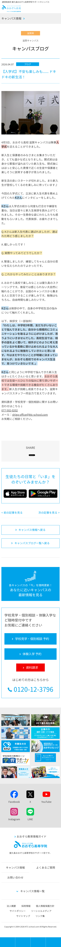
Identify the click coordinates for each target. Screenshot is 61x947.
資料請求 (53, 942)
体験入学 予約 (38, 942)
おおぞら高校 (11, 11)
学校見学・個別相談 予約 (22, 942)
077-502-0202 (9, 410)
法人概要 (11, 906)
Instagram (14, 819)
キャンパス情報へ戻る (32, 530)
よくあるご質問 (45, 867)
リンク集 (40, 916)
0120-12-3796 (33, 689)
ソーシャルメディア (41, 910)
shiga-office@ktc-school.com (30, 414)
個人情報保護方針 (45, 906)
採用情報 (26, 906)
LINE (30, 819)
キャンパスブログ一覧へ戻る (32, 543)
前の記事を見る (13, 512)
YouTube (46, 801)
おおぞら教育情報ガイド (31, 836)
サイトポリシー (18, 910)
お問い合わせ (15, 877)
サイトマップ (23, 916)
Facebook (14, 801)
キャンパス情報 (11, 18)
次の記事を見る (47, 512)
